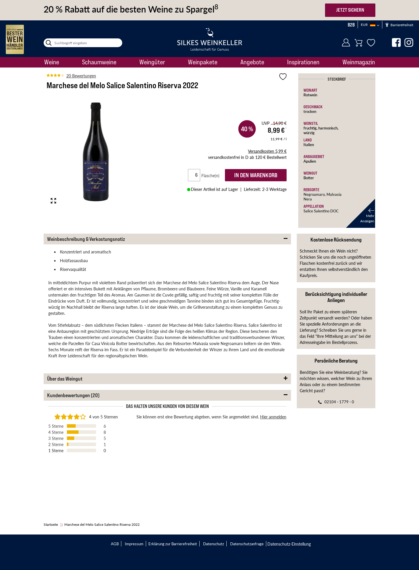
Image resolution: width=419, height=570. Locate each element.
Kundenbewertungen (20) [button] (73, 395)
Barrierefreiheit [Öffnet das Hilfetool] (399, 24)
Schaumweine (99, 62)
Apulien (309, 161)
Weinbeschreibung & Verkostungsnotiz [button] (86, 239)
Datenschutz (213, 543)
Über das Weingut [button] (64, 379)
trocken (309, 111)
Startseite (51, 524)
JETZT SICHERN (350, 10)
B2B (351, 25)
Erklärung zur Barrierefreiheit (172, 543)
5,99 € (267, 151)
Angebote (252, 62)
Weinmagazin (358, 62)
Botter (308, 177)
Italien (308, 144)
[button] (360, 213)
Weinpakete (202, 62)
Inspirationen (303, 62)
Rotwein (310, 94)
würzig (309, 132)
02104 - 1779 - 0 (339, 401)
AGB (115, 543)
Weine (51, 62)
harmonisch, (328, 128)
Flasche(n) (212, 175)
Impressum (134, 543)
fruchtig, (310, 128)
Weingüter (152, 62)
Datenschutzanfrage (247, 543)
